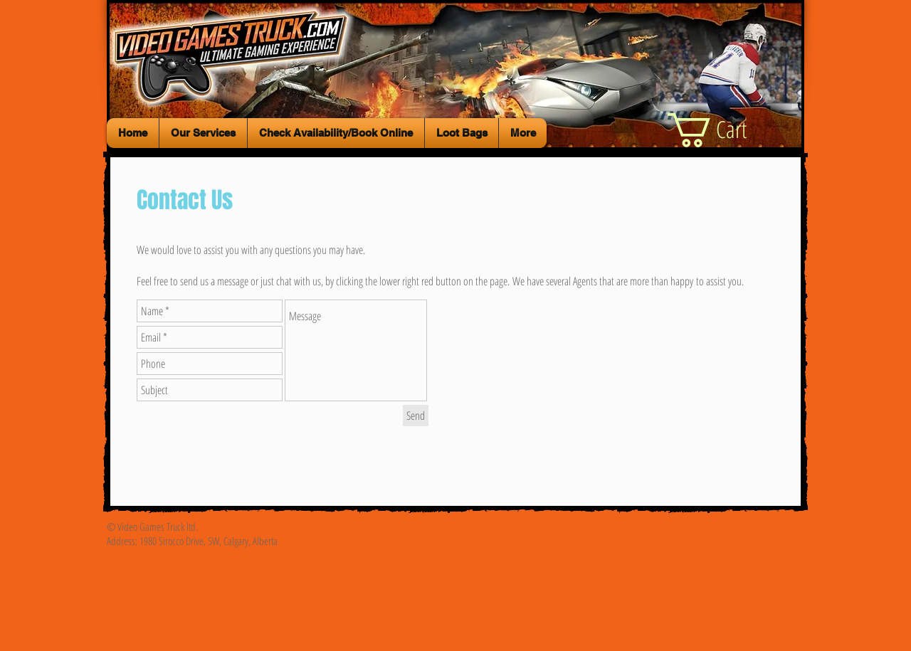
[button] (728, 130)
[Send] (415, 415)
